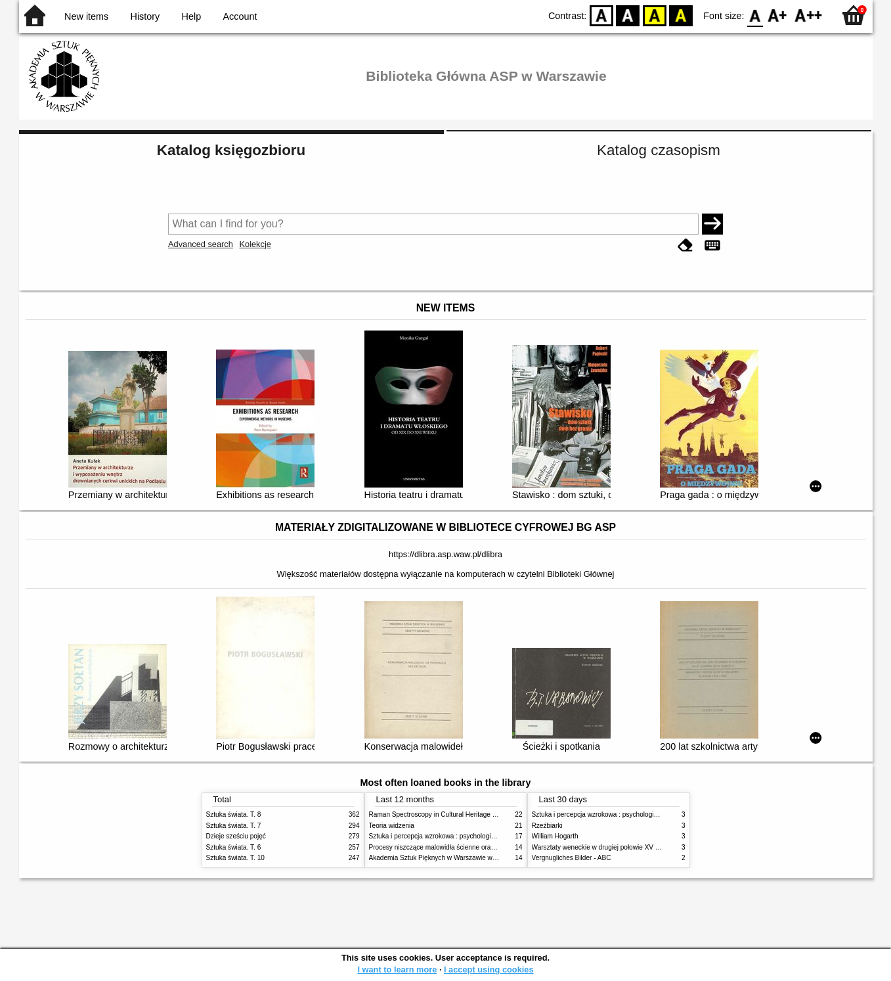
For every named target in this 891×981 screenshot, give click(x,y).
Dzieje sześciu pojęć (236, 836)
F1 (777, 14)
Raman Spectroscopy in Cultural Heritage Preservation (449, 814)
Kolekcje (255, 244)
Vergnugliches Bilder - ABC (571, 857)
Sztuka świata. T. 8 (233, 814)
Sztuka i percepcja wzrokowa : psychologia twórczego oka (454, 836)
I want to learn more (397, 969)
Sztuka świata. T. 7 (233, 825)
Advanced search (200, 244)
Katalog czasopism (658, 150)
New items (86, 16)
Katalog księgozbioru (231, 150)
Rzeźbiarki (547, 825)
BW (627, 14)
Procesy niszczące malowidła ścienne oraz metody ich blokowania (466, 847)
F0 (755, 14)
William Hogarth (555, 836)
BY (680, 14)
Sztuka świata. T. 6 (233, 847)
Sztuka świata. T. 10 (235, 857)
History (145, 16)
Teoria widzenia (391, 825)
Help (192, 16)
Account (240, 16)
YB (654, 14)
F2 (808, 14)
